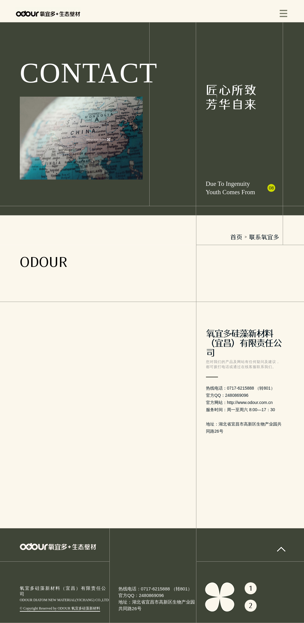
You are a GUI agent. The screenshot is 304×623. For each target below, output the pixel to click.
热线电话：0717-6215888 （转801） (155, 588)
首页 (236, 237)
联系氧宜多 (264, 237)
